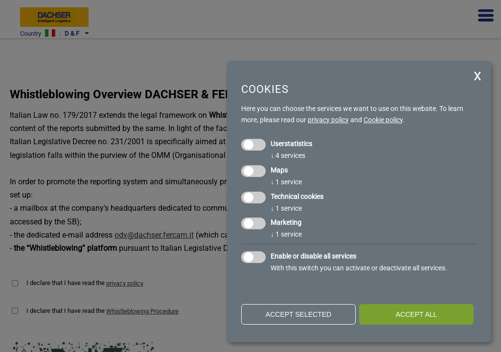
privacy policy (328, 120)
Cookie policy (383, 120)
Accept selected (298, 314)
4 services (288, 155)
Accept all (416, 314)
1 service (286, 182)
